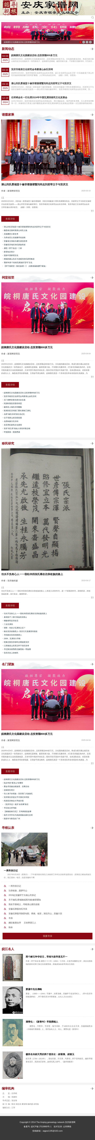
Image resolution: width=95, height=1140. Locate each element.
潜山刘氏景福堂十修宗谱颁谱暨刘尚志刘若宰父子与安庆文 (41, 83)
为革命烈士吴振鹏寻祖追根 (14, 237)
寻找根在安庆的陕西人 (13, 635)
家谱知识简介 (9, 252)
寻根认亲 (8, 827)
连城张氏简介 (9, 790)
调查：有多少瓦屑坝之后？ (14, 628)
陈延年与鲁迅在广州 (12, 819)
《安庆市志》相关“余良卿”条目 (16, 804)
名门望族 (8, 664)
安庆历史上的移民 (11, 653)
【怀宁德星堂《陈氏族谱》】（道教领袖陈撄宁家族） (25, 266)
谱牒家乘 (8, 114)
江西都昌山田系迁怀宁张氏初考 (16, 646)
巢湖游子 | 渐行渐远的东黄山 (15, 617)
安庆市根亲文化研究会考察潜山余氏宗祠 (32, 69)
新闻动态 (8, 49)
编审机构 (8, 1088)
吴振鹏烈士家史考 (11, 234)
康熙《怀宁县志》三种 (13, 248)
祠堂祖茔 (8, 277)
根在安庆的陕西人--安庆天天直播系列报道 (20, 631)
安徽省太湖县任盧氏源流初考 (15, 241)
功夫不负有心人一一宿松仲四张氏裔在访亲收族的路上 (25, 613)
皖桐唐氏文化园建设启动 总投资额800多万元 (34, 55)
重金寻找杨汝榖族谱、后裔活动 (16, 786)
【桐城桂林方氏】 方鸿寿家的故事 (17, 811)
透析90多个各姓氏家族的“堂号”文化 (18, 262)
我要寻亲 (47, 936)
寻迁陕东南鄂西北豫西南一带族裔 (17, 649)
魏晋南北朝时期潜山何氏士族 (15, 230)
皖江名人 (8, 949)
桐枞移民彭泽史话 (11, 621)
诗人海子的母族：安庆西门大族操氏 (18, 794)
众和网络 (67, 1126)
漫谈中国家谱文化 (11, 255)
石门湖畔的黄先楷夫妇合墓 (14, 400)
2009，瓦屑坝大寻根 (12, 638)
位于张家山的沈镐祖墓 (13, 418)
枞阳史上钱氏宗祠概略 (13, 407)
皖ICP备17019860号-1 (41, 1126)
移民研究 (8, 443)
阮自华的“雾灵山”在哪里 (13, 783)
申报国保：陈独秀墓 (12, 432)
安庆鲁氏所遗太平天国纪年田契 (16, 797)
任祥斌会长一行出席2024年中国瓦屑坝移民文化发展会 (39, 97)
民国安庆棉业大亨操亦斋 (14, 801)
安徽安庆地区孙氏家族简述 (14, 245)
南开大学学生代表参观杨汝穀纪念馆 (18, 815)
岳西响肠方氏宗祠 (11, 421)
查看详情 (10, 219)
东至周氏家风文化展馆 (13, 425)
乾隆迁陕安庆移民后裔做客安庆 (16, 642)
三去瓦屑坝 (8, 624)
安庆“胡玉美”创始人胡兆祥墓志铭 (17, 428)
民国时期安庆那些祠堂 (13, 403)
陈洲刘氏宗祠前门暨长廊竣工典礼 (17, 411)
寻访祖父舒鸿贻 (10, 808)
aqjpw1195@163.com (53, 1131)
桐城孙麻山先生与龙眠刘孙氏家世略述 (19, 259)
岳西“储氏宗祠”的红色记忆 (14, 414)
